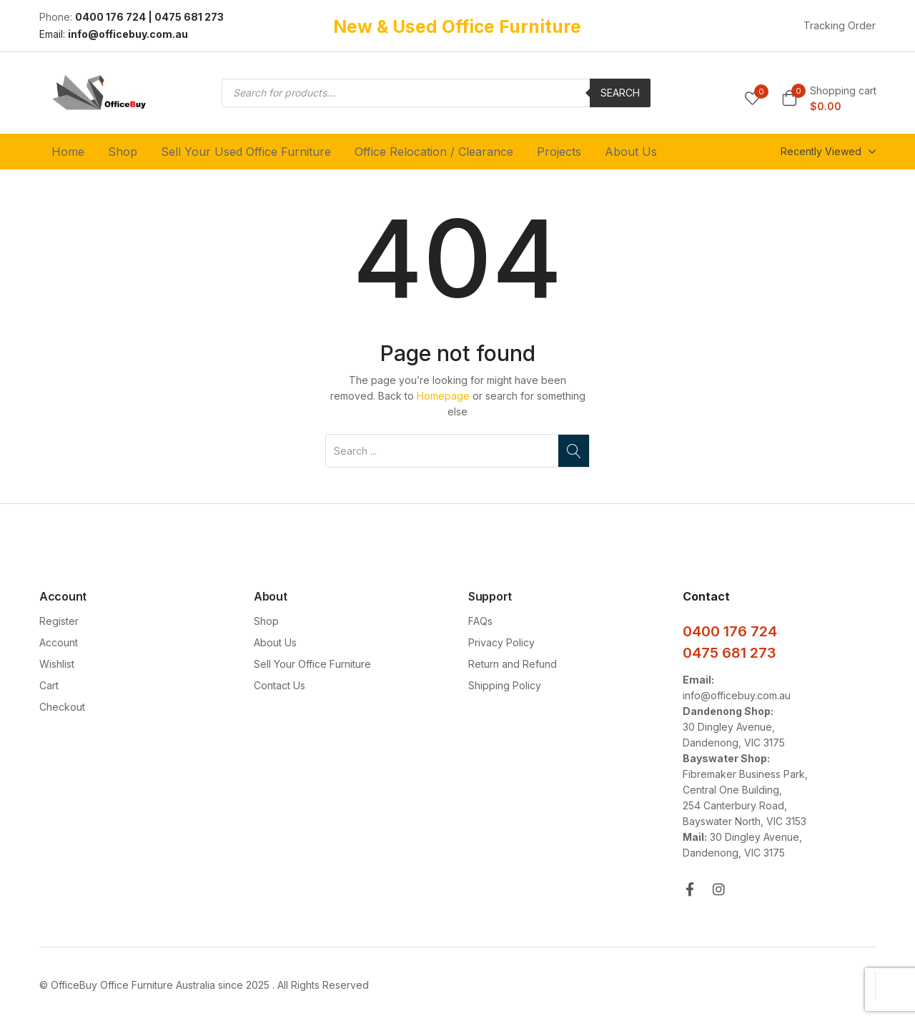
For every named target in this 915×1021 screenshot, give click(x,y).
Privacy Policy (501, 642)
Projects (559, 151)
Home (67, 151)
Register (59, 621)
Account (58, 642)
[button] (828, 99)
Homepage (443, 396)
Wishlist (56, 664)
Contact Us (279, 685)
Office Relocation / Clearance (434, 151)
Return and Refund (512, 664)
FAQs (480, 621)
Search (620, 93)
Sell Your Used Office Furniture (246, 151)
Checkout (62, 707)
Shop (122, 151)
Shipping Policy (504, 685)
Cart (49, 685)
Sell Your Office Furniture (312, 664)
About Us (631, 151)
